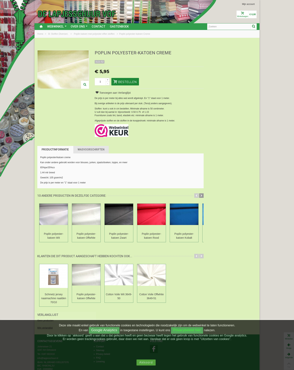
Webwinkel (57, 26)
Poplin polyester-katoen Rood (151, 235)
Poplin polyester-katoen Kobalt (184, 235)
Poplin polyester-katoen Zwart (119, 235)
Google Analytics (104, 330)
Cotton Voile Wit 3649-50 (119, 296)
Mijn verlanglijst (213, 66)
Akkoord (146, 362)
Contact (98, 26)
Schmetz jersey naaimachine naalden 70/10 (53, 298)
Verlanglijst (216, 53)
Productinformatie (55, 149)
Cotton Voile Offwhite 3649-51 (151, 296)
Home (40, 34)
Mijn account (248, 4)
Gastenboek (119, 26)
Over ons (79, 26)
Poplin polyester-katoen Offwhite (86, 235)
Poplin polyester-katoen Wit (53, 235)
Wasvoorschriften (91, 149)
